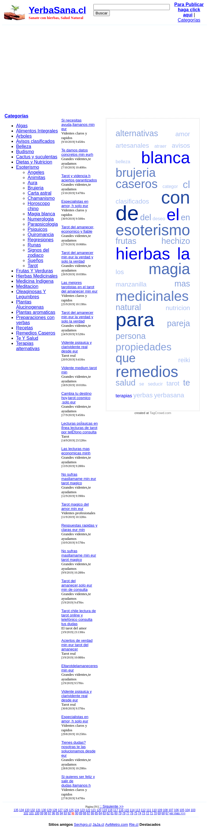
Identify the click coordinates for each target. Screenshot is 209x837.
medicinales (152, 296)
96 (53, 813)
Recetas (24, 327)
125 (71, 810)
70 (155, 813)
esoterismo (153, 229)
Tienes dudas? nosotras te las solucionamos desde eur (78, 749)
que (125, 358)
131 (38, 810)
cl (186, 184)
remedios (147, 371)
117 (115, 810)
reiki (184, 360)
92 (69, 813)
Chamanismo (41, 198)
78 (123, 813)
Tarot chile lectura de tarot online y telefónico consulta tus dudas (78, 617)
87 (88, 813)
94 (61, 813)
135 (16, 810)
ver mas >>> (178, 813)
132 (32, 810)
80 (116, 813)
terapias (124, 395)
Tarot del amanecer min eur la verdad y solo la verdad (77, 256)
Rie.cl (134, 824)
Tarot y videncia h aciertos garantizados (79, 178)
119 (104, 810)
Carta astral (40, 193)
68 (163, 813)
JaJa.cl (98, 824)
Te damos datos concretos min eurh (77, 152)
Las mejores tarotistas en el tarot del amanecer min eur (79, 286)
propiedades (144, 346)
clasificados (132, 201)
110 (154, 810)
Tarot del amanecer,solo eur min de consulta (76, 585)
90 (76, 813)
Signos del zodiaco (38, 253)
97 (49, 813)
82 (108, 813)
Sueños (35, 260)
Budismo (25, 151)
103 (193, 810)
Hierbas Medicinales (37, 276)
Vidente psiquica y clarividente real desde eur (76, 346)
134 (21, 810)
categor (170, 186)
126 (65, 810)
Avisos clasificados (35, 141)
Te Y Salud (27, 338)
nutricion (178, 308)
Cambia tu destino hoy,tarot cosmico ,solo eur (76, 397)
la (183, 253)
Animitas (36, 177)
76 (131, 813)
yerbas (142, 395)
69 (159, 813)
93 (65, 813)
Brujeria (36, 187)
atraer (160, 146)
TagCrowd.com (160, 413)
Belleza (23, 146)
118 (110, 810)
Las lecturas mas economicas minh (76, 451)
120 (99, 810)
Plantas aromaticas (35, 312)
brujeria (136, 172)
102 (26, 813)
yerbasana (169, 395)
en (185, 217)
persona (131, 336)
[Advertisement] (104, 68)
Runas (34, 244)
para (135, 319)
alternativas (137, 133)
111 (148, 810)
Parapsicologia (43, 224)
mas (182, 283)
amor (182, 134)
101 (31, 813)
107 (170, 810)
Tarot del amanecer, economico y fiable (77, 229)
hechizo (175, 241)
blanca (165, 157)
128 (54, 810)
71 (151, 813)
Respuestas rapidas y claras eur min (79, 527)
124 (76, 810)
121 (93, 810)
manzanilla (131, 284)
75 (135, 813)
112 (143, 810)
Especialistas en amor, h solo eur (75, 203)
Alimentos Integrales (37, 130)
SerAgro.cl (82, 824)
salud (125, 382)
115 (126, 810)
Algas (22, 125)
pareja (178, 323)
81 (112, 813)
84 (100, 813)
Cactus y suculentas (36, 156)
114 (132, 810)
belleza (123, 161)
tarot (172, 383)
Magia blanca (41, 213)
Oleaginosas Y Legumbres (31, 294)
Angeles (36, 172)
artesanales (132, 145)
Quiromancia (41, 234)
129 (49, 810)
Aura (32, 182)
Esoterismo (27, 167)
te (186, 382)
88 (84, 813)
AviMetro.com (116, 824)
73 (143, 813)
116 (121, 810)
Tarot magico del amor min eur (75, 506)
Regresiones (41, 239)
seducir (155, 384)
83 (104, 813)
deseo (158, 218)
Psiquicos (37, 229)
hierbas (143, 253)
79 (119, 813)
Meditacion (27, 286)
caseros (137, 184)
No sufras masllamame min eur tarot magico (78, 478)
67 (167, 813)
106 (176, 810)
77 (127, 813)
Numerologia (41, 219)
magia (169, 268)
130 (43, 810)
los (120, 272)
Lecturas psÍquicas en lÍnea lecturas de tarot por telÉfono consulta (79, 427)
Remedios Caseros (35, 333)
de (127, 213)
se (141, 384)
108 (165, 810)
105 (182, 810)
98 (45, 813)
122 (88, 810)
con (175, 197)
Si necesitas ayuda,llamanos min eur (78, 124)
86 (92, 813)
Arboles (24, 136)
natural (128, 307)
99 (41, 813)
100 (37, 813)
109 (159, 810)
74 (139, 813)
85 (96, 813)
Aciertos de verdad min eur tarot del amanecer (77, 644)
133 (27, 810)
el (173, 214)
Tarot (33, 265)
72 (147, 813)
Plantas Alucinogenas (30, 304)
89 (80, 813)
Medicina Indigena (35, 281)
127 (60, 810)
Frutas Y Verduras (34, 270)
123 (82, 810)
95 (57, 813)
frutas (126, 241)
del (145, 217)
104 (187, 810)
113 (137, 810)
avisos (181, 145)
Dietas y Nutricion (34, 162)
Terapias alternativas (28, 346)
